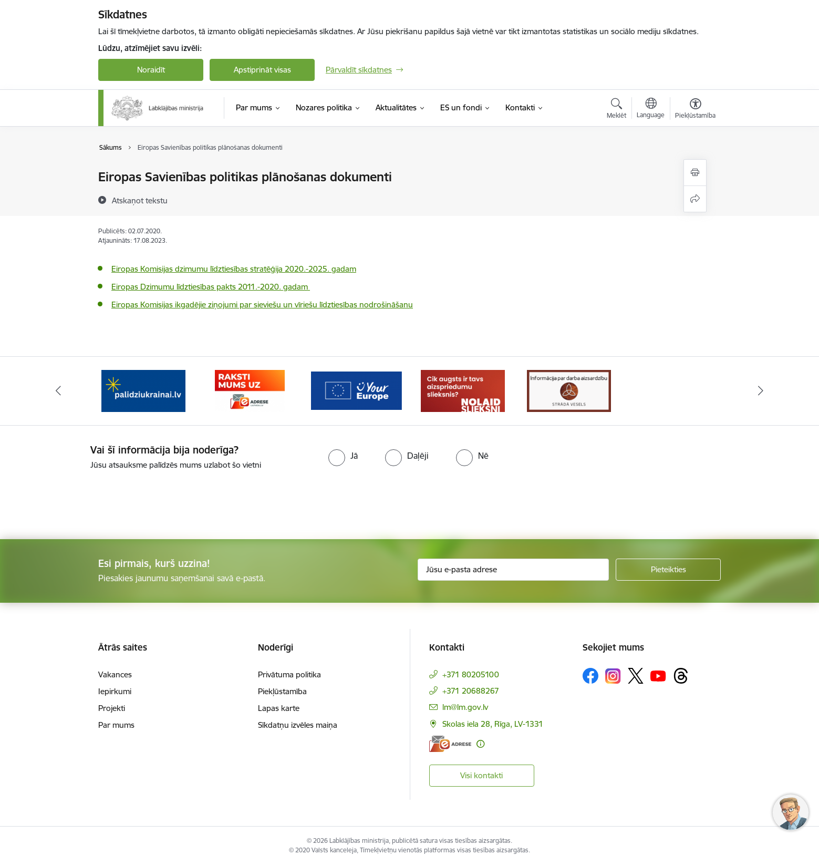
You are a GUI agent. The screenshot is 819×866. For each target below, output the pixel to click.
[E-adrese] (450, 743)
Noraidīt (151, 70)
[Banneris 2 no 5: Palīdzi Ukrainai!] (143, 390)
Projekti (111, 708)
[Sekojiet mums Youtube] (658, 675)
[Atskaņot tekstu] (140, 200)
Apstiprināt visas (262, 70)
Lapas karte (278, 708)
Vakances (115, 674)
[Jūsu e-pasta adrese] (513, 570)
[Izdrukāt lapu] (695, 172)
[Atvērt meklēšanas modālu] (616, 109)
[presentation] (88, 500)
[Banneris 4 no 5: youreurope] (356, 390)
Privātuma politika (289, 674)
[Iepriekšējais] (59, 391)
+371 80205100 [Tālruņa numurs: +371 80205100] (470, 674)
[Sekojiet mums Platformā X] (636, 676)
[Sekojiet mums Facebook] (590, 676)
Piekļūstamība (282, 691)
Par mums (116, 725)
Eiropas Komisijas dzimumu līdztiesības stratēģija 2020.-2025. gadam (233, 269)
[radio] (343, 455)
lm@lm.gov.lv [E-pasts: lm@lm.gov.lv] (465, 707)
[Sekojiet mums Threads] (681, 676)
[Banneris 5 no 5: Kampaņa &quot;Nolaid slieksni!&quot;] (463, 390)
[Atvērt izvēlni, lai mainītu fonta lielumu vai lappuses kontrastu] (695, 109)
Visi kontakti (481, 775)
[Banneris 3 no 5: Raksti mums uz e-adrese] (250, 390)
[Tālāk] (761, 391)
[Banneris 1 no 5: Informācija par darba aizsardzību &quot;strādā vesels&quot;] (569, 390)
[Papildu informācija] (480, 744)
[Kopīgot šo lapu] (695, 199)
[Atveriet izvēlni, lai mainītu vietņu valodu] (650, 109)
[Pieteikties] (668, 570)
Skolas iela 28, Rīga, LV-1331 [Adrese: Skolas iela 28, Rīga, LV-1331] (492, 724)
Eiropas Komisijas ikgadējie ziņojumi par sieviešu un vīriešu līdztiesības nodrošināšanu (262, 305)
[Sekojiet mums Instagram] (613, 676)
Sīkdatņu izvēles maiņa (297, 725)
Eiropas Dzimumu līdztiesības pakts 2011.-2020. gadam (210, 287)
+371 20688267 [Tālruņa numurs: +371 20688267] (470, 691)
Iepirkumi (114, 691)
